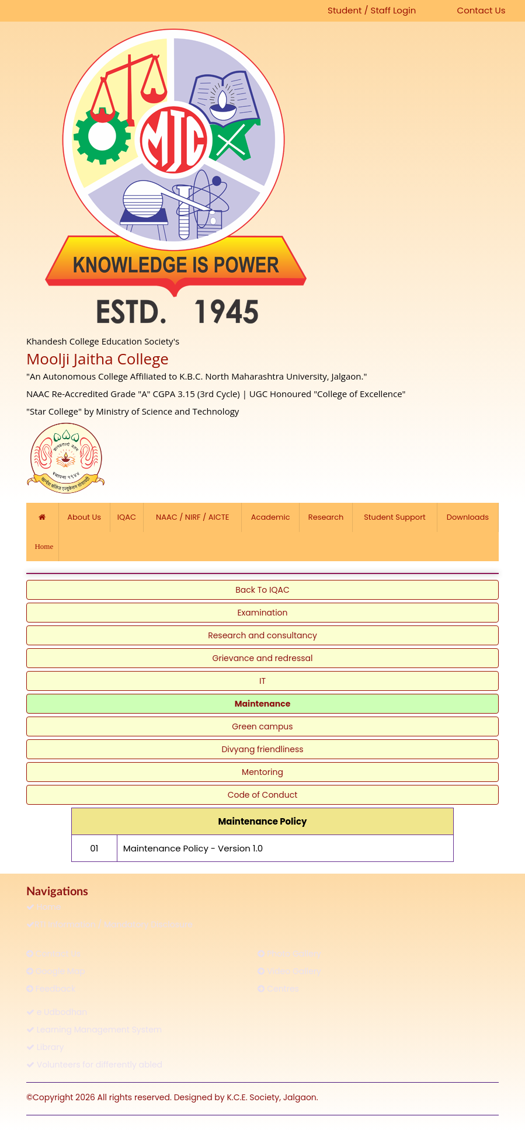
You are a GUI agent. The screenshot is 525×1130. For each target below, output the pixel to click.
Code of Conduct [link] (263, 795)
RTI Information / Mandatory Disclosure (109, 924)
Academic (270, 517)
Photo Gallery (289, 953)
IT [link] (262, 681)
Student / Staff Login (372, 10)
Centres (278, 989)
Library (45, 1047)
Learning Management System (94, 1029)
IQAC (126, 517)
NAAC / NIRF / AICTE (192, 517)
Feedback (50, 989)
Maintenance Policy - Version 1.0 (193, 848)
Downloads (467, 517)
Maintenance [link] (263, 704)
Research (326, 517)
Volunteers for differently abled (94, 1064)
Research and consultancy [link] (262, 635)
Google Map (55, 971)
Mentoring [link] (262, 772)
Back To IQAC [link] (262, 590)
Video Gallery (289, 971)
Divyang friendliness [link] (262, 749)
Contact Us (481, 10)
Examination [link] (262, 612)
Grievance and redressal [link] (263, 658)
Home (43, 907)
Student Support (394, 517)
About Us (84, 517)
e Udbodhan (56, 1012)
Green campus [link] (262, 726)
